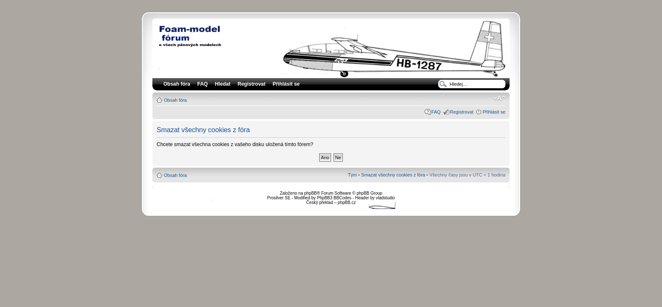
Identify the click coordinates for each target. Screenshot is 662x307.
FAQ (436, 111)
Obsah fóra (175, 100)
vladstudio (385, 198)
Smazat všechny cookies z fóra (393, 174)
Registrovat (252, 84)
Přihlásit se (494, 111)
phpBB (310, 193)
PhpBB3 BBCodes (334, 198)
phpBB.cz (347, 202)
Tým (352, 174)
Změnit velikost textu (499, 98)
